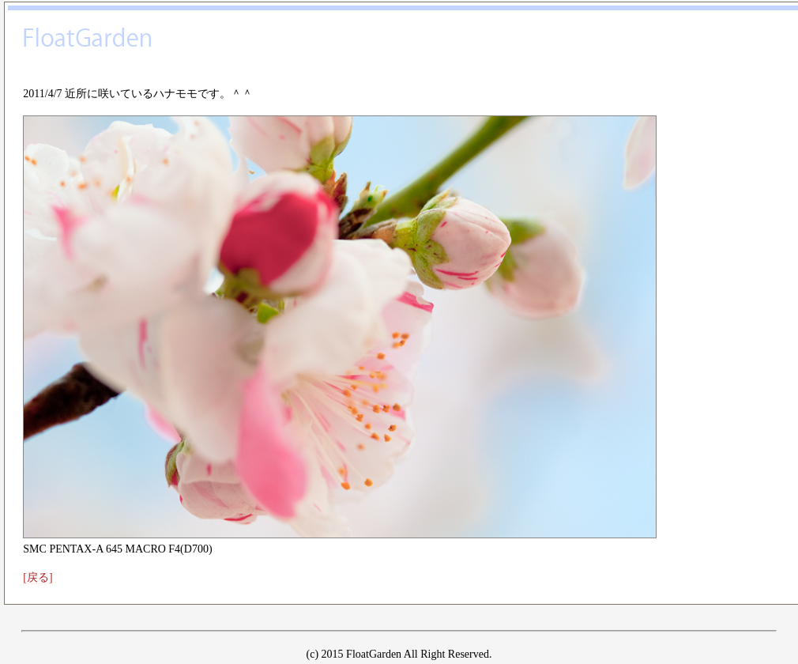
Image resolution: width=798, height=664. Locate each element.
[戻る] (37, 577)
